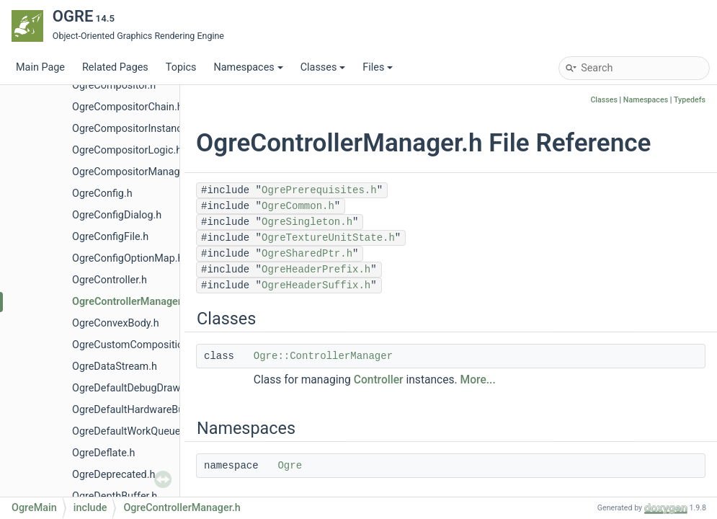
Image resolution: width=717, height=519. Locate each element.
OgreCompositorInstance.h (134, 129)
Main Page (40, 67)
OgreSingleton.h (307, 222)
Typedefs (689, 100)
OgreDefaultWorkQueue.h (130, 431)
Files (377, 67)
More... (478, 379)
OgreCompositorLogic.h (127, 150)
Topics (181, 67)
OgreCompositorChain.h (127, 107)
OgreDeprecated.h (113, 475)
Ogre (289, 465)
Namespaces (247, 67)
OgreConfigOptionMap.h (127, 258)
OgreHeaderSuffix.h (316, 285)
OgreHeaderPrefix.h (316, 269)
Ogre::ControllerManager (323, 356)
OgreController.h (109, 280)
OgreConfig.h (102, 193)
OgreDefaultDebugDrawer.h (134, 388)
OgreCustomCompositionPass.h (146, 345)
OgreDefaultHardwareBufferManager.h (160, 410)
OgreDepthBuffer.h (114, 496)
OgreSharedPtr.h (307, 254)
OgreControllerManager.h (131, 302)
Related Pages (115, 67)
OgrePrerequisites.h (319, 190)
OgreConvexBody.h (115, 323)
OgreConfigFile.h (110, 237)
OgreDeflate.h (103, 453)
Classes (323, 67)
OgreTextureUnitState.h (328, 238)
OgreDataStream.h (114, 366)
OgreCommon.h (298, 206)
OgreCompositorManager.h (134, 172)
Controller (379, 379)
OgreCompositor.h (114, 85)
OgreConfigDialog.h (116, 215)
